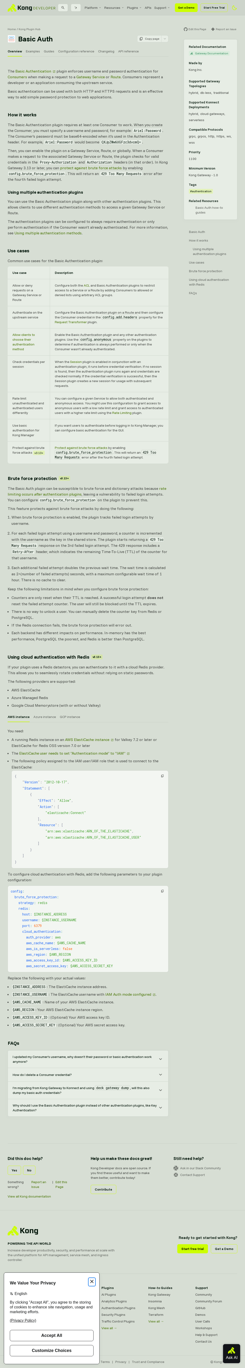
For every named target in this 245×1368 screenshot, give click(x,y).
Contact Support (189, 1174)
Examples (33, 51)
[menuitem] (93, 7)
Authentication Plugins (118, 1308)
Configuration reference (76, 51)
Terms (105, 1362)
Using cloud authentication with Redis (209, 282)
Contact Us (203, 1341)
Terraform (155, 1314)
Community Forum (208, 1301)
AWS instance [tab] (19, 717)
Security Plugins (113, 1314)
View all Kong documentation (29, 1196)
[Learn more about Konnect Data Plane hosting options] (230, 105)
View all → (109, 1328)
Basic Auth (197, 232)
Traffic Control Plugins (118, 1321)
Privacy (120, 1362)
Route (116, 76)
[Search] (63, 7)
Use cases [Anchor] (18, 251)
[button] (162, 776)
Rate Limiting (122, 413)
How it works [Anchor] (22, 115)
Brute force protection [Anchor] (39, 478)
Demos (200, 1314)
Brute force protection (205, 271)
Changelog (106, 51)
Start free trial (192, 1249)
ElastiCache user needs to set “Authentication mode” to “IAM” (72, 753)
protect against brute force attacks (91, 167)
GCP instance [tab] (70, 717)
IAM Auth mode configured (128, 994)
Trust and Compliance (148, 1362)
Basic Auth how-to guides (209, 210)
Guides (49, 51)
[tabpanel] (88, 878)
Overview (15, 51)
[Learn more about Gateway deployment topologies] (230, 83)
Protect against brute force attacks (81, 448)
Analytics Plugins (114, 1301)
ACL (87, 285)
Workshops (203, 1328)
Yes (14, 1170)
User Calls (202, 1321)
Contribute (103, 1189)
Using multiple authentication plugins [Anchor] (45, 192)
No (29, 1170)
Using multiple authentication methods (48, 233)
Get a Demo (186, 7)
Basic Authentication (33, 71)
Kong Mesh (156, 1308)
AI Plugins (108, 1294)
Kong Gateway (159, 1294)
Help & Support (206, 1335)
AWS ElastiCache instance (87, 739)
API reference (128, 51)
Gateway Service (90, 76)
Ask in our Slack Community (197, 1168)
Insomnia (155, 1301)
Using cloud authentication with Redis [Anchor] (55, 657)
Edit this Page (61, 1184)
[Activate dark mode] (234, 8)
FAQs (193, 293)
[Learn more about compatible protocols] (226, 129)
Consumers (17, 76)
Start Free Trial (214, 7)
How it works (198, 240)
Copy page (149, 39)
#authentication (201, 191)
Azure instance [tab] (44, 717)
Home (12, 29)
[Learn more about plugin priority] (203, 152)
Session (76, 362)
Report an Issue (38, 1184)
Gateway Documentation (209, 53)
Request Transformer (71, 322)
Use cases (196, 262)
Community (203, 1294)
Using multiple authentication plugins (209, 251)
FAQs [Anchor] (13, 1043)
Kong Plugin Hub (29, 29)
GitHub (200, 1308)
